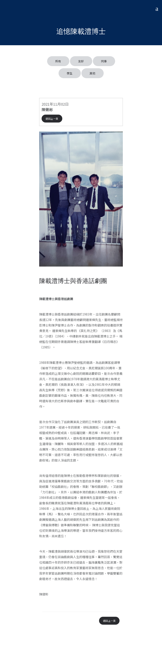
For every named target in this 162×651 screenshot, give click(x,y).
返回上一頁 (52, 118)
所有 (58, 61)
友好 (81, 61)
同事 (104, 61)
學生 (70, 73)
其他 (93, 73)
